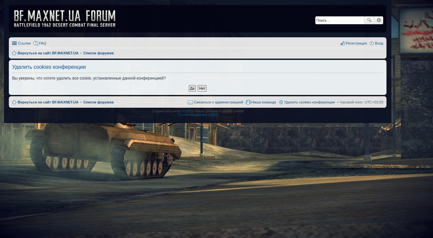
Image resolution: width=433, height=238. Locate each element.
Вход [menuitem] (379, 43)
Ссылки (24, 43)
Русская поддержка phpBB (197, 115)
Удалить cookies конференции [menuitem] (309, 102)
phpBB (186, 111)
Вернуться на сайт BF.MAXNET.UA (48, 102)
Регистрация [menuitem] (356, 43)
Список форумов (98, 102)
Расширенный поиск (378, 20)
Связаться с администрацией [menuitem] (218, 102)
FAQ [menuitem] (42, 43)
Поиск (369, 20)
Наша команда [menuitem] (263, 102)
